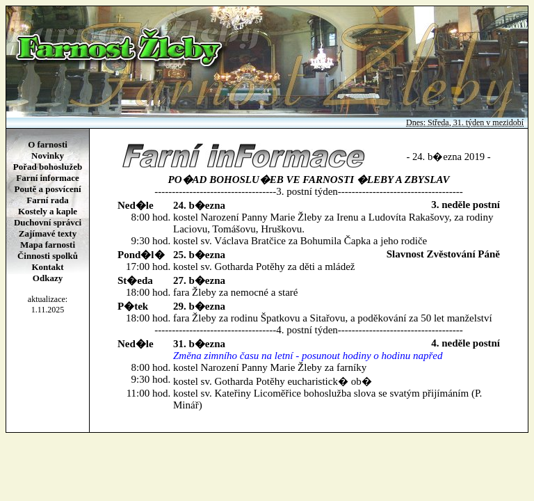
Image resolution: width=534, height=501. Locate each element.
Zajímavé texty (47, 233)
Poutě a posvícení (47, 189)
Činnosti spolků (47, 255)
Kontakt (47, 267)
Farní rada (47, 200)
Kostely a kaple (47, 211)
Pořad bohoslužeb (47, 166)
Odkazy (48, 278)
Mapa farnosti (47, 244)
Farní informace (47, 178)
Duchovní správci (47, 222)
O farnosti (47, 144)
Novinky (47, 155)
